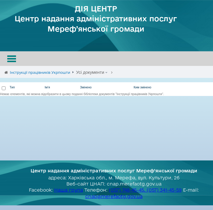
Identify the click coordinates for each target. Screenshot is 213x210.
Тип (12, 87)
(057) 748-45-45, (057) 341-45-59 (145, 189)
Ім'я (47, 87)
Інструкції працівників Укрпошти (40, 72)
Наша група (68, 189)
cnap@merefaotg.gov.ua (114, 196)
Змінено (86, 87)
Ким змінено (142, 87)
